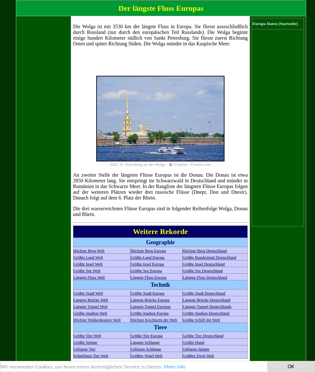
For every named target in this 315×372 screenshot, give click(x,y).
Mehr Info (175, 366)
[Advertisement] (43, 113)
